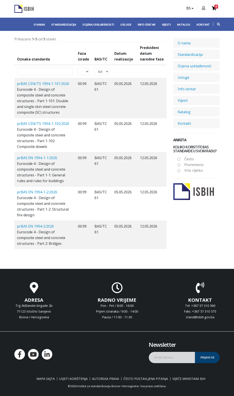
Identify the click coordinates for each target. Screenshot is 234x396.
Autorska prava (105, 378)
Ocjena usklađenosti (98, 24)
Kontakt (203, 24)
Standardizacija (63, 24)
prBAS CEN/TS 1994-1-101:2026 (43, 83)
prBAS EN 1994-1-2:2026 (37, 192)
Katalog (183, 24)
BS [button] (189, 8)
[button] (216, 24)
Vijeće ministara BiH (188, 378)
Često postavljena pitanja (145, 378)
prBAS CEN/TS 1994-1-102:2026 (43, 123)
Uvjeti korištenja (73, 378)
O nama (39, 24)
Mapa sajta (45, 378)
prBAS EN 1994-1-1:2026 (37, 157)
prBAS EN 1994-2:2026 (35, 226)
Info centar (146, 24)
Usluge (125, 24)
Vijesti (166, 24)
